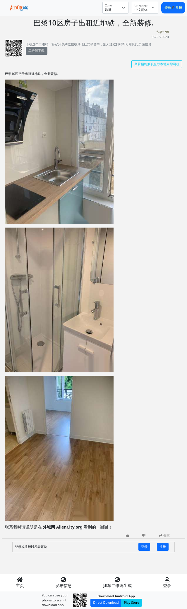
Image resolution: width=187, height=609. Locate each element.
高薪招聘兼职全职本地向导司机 (156, 64)
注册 (179, 7)
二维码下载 (36, 50)
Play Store (131, 602)
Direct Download (106, 602)
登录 (168, 7)
